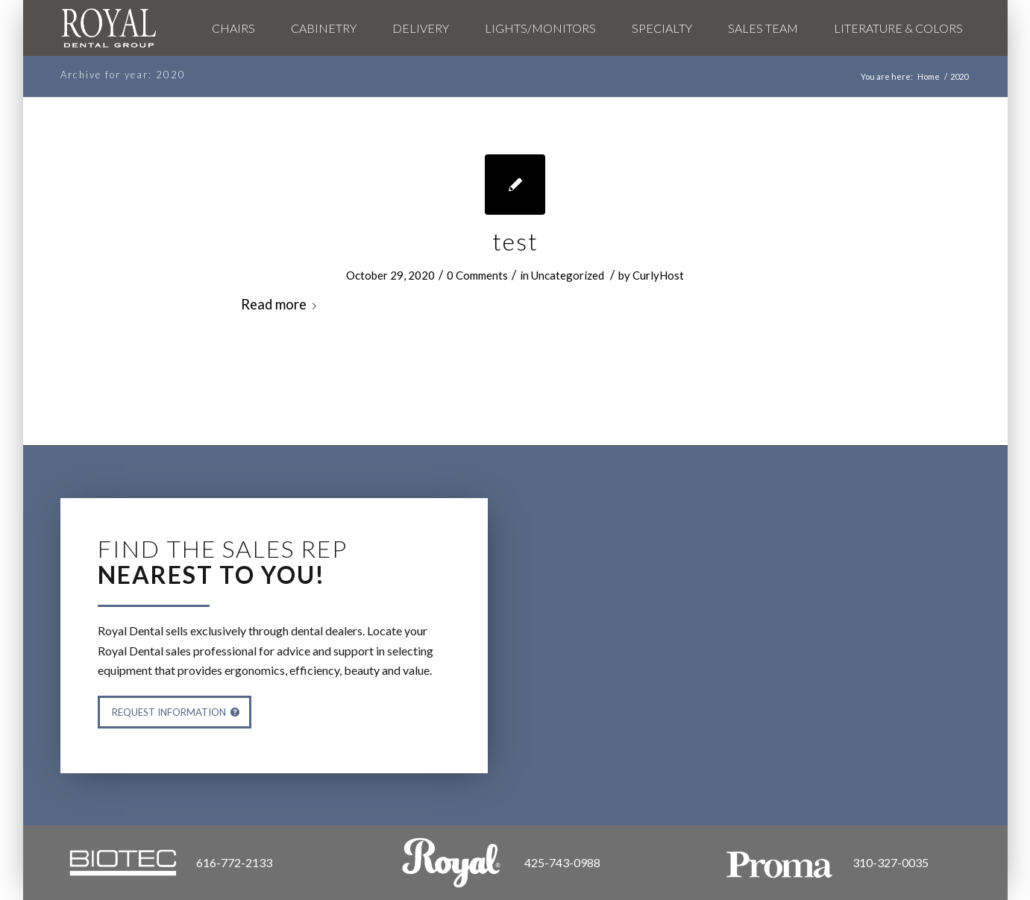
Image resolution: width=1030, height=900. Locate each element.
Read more (281, 304)
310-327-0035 (890, 862)
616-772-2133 (234, 862)
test (515, 241)
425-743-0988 (562, 862)
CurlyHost (658, 275)
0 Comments (477, 275)
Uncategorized (567, 275)
